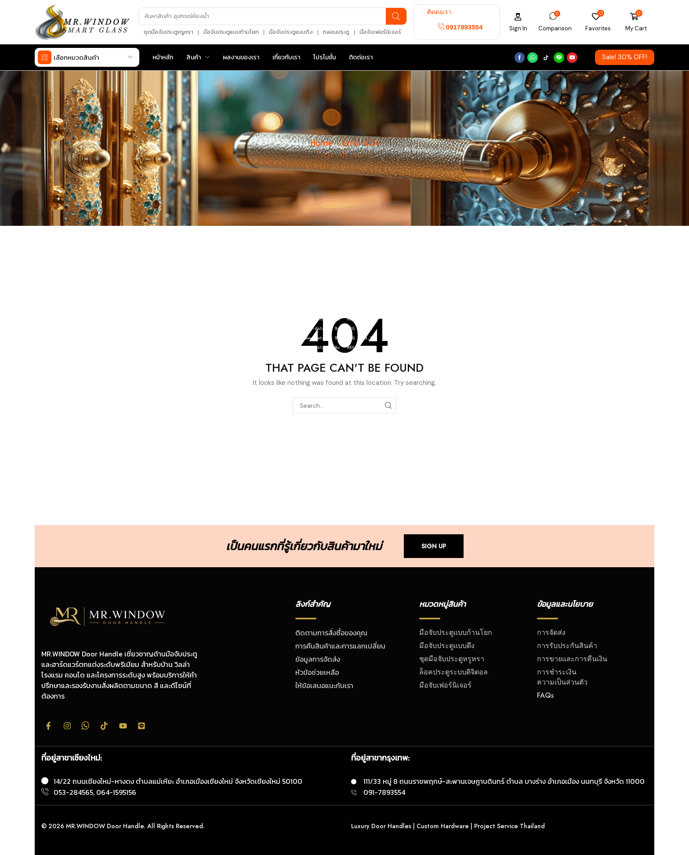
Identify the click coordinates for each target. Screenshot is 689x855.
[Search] (396, 16)
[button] (460, 27)
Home (321, 142)
